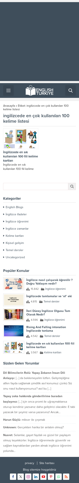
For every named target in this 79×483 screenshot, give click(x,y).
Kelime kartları (15, 236)
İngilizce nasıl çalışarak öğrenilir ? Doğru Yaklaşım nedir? (49, 281)
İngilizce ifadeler (16, 214)
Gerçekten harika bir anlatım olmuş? (40, 427)
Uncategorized (15, 257)
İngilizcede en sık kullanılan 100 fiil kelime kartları (20, 156)
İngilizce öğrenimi (17, 221)
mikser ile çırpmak (33, 420)
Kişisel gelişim (15, 243)
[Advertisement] (39, 41)
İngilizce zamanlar (17, 228)
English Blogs (14, 207)
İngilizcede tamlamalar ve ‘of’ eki (49, 296)
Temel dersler (14, 250)
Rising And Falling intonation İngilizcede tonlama (46, 329)
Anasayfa (9, 106)
